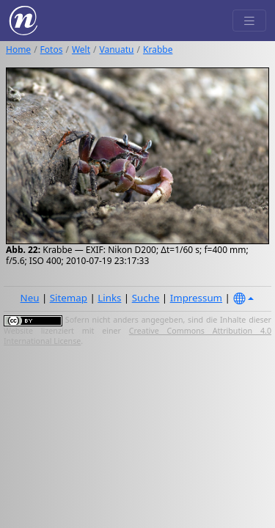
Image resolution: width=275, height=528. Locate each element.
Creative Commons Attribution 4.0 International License (137, 336)
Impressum (196, 297)
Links (109, 297)
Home (18, 49)
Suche (146, 297)
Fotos (51, 49)
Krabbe (157, 49)
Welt (81, 49)
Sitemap (68, 297)
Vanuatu (117, 49)
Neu (30, 297)
